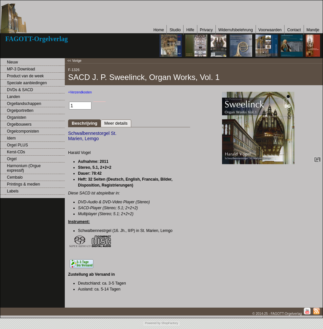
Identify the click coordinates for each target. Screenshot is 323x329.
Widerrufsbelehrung (235, 30)
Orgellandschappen (24, 103)
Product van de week (25, 76)
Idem (11, 138)
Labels (12, 191)
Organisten (16, 117)
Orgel (11, 159)
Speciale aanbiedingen (27, 83)
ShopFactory (169, 323)
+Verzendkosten (80, 92)
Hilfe (190, 30)
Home (158, 30)
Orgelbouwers (19, 124)
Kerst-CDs (16, 152)
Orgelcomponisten (23, 131)
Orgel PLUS (17, 145)
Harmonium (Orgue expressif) (24, 168)
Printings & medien (23, 184)
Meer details (116, 123)
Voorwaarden (270, 30)
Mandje (313, 30)
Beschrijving (84, 123)
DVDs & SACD (20, 90)
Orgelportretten (20, 110)
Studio (175, 30)
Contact (294, 30)
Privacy (206, 30)
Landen (13, 96)
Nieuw (12, 62)
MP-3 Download (21, 69)
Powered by (153, 323)
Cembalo (15, 177)
